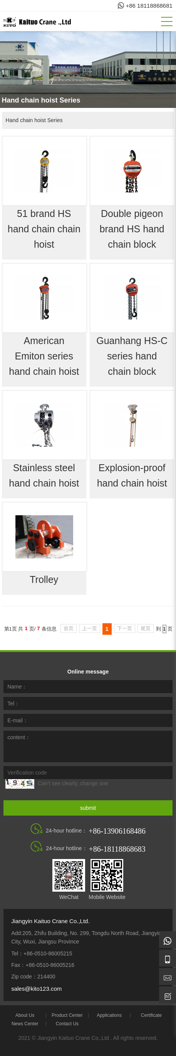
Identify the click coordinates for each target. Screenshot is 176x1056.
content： (18, 737)
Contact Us (67, 1023)
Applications (109, 1015)
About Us (24, 1015)
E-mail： (17, 720)
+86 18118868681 (145, 5)
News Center (25, 1023)
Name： (17, 687)
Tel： (13, 703)
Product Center (67, 1015)
